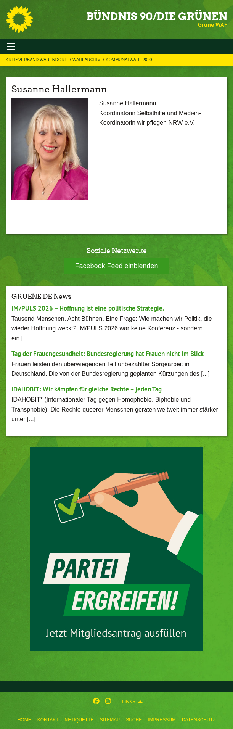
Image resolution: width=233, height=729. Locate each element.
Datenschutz (198, 720)
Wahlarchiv (86, 59)
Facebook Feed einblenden (116, 266)
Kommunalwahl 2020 (129, 59)
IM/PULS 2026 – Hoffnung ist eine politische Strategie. (87, 308)
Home (24, 720)
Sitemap (110, 720)
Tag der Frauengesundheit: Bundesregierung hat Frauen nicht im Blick (107, 353)
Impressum (162, 720)
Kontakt (48, 720)
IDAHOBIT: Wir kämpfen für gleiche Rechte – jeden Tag (86, 389)
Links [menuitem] (128, 701)
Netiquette (78, 720)
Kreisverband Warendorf (37, 59)
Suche (134, 720)
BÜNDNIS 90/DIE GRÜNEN (156, 16)
